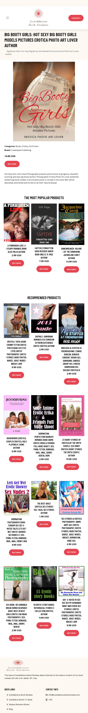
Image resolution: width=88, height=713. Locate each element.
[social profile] (15, 3)
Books (18, 146)
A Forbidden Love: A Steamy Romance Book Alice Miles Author (16, 248)
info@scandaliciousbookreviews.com (69, 3)
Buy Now (12, 164)
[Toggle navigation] (7, 18)
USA (52, 3)
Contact (76, 18)
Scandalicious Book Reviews (21, 695)
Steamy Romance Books (19, 704)
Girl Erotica (33, 146)
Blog (11, 709)
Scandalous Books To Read (20, 699)
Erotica (25, 146)
